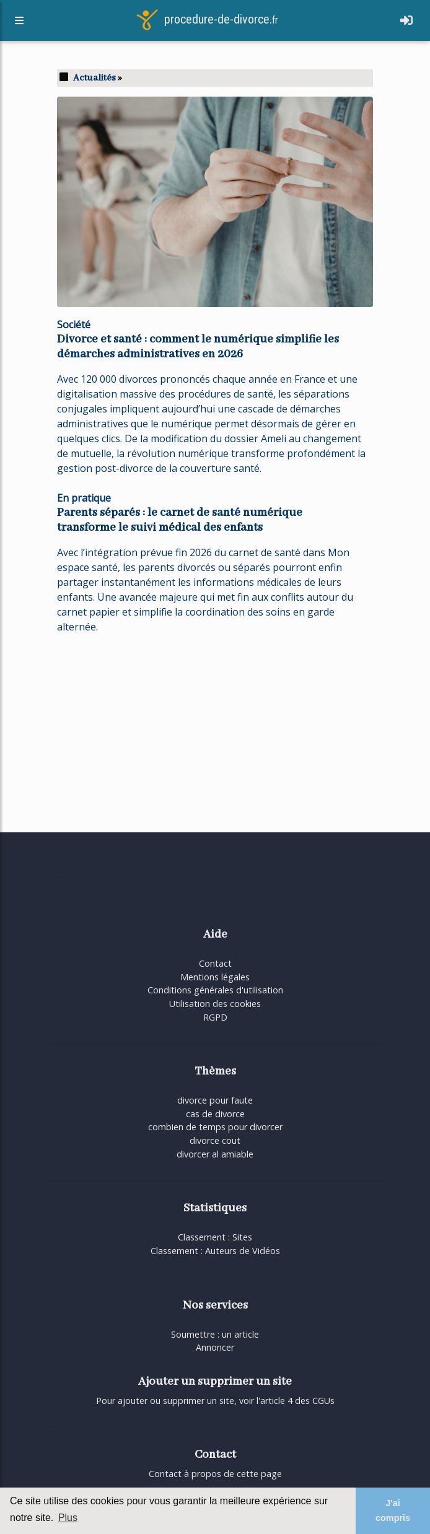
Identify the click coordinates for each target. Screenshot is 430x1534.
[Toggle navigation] (406, 23)
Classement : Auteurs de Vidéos (215, 1251)
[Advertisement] (215, 730)
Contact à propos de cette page (215, 1474)
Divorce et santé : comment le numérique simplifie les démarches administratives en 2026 (198, 347)
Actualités (94, 78)
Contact (215, 963)
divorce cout (215, 1140)
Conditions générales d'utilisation (215, 990)
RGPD (215, 1017)
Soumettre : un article (215, 1334)
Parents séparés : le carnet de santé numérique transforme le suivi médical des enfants (179, 520)
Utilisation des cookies (215, 1003)
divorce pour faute (215, 1100)
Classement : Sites (215, 1237)
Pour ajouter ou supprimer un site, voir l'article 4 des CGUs (215, 1400)
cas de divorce (215, 1114)
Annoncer (215, 1347)
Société (73, 324)
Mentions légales (215, 977)
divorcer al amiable (215, 1154)
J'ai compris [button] (392, 1510)
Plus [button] (67, 1517)
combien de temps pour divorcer (215, 1127)
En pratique (84, 498)
